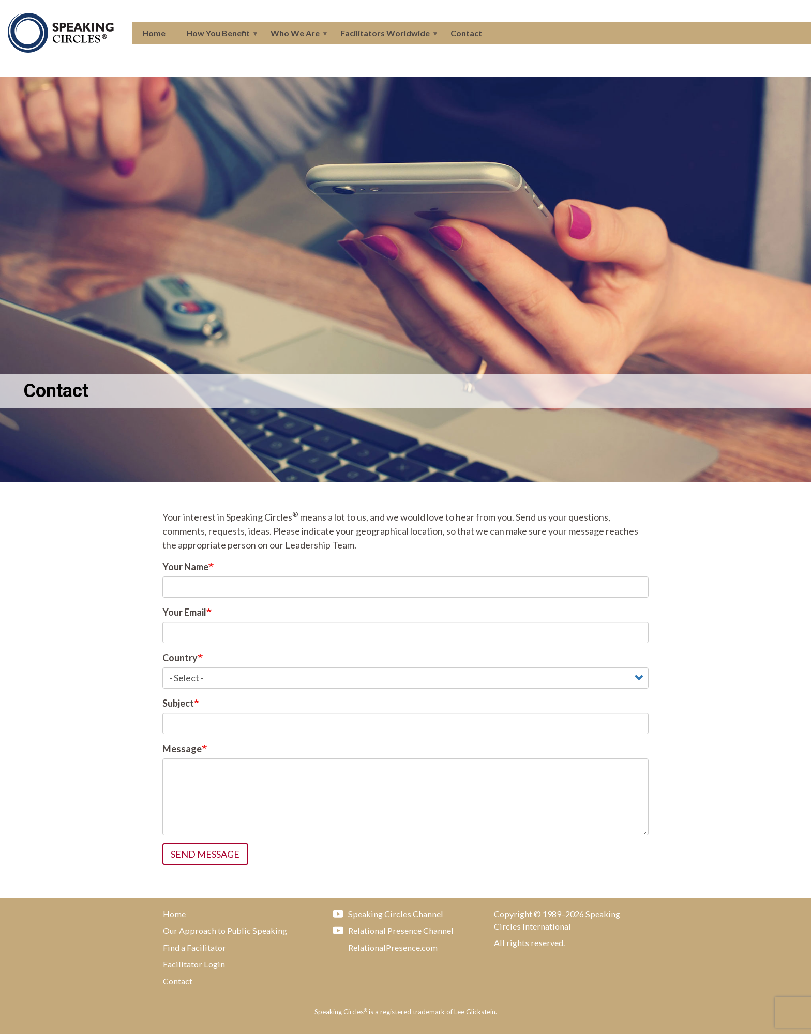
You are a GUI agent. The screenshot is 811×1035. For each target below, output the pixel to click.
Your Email (184, 612)
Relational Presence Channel (390, 930)
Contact (177, 981)
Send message (205, 854)
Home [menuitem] (154, 33)
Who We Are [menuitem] (294, 36)
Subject (178, 703)
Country (180, 657)
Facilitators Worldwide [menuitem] (384, 36)
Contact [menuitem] (466, 33)
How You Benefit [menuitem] (217, 36)
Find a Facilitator (194, 947)
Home (174, 914)
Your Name (185, 566)
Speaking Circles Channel (385, 913)
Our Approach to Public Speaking (225, 930)
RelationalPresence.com (382, 947)
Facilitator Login (194, 964)
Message (182, 748)
